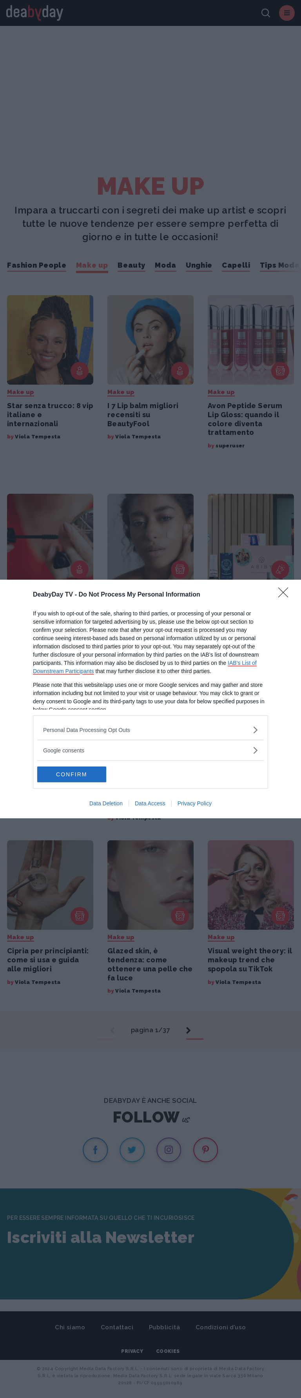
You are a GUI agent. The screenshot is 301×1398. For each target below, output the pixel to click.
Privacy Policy (195, 803)
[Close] (285, 595)
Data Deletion (106, 803)
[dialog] (150, 699)
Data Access (150, 803)
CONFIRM (74, 774)
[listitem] (150, 730)
